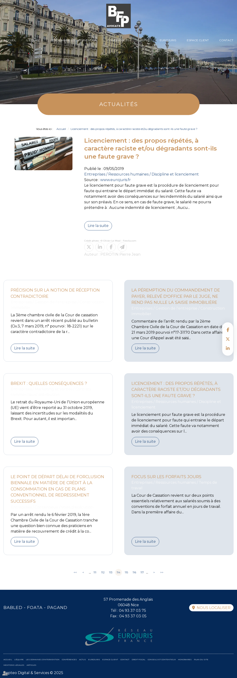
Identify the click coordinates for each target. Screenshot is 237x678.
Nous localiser (214, 608)
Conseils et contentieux (162, 659)
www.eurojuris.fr (115, 180)
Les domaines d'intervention (74, 40)
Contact (226, 40)
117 (142, 572)
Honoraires (185, 659)
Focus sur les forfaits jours (166, 476)
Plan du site (201, 659)
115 (126, 572)
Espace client (198, 40)
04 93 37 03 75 (132, 610)
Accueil (10, 40)
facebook (227, 329)
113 (110, 572)
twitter (227, 339)
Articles (31, 665)
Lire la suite (98, 225)
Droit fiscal (138, 659)
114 (118, 572)
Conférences (118, 40)
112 (103, 572)
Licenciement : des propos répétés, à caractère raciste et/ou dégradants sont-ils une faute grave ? (134, 129)
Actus (144, 40)
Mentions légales (13, 665)
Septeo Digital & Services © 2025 (33, 673)
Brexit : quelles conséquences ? (49, 383)
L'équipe (33, 40)
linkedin (227, 348)
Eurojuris (168, 40)
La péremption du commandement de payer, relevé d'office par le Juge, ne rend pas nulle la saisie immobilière (175, 296)
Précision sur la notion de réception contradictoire (55, 293)
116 (134, 572)
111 (95, 572)
